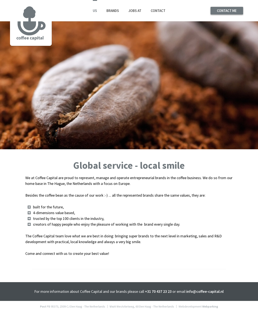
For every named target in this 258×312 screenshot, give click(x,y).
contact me (227, 10)
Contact (158, 10)
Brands (112, 10)
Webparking (210, 306)
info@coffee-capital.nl (205, 291)
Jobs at (134, 10)
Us (95, 10)
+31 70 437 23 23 (158, 291)
